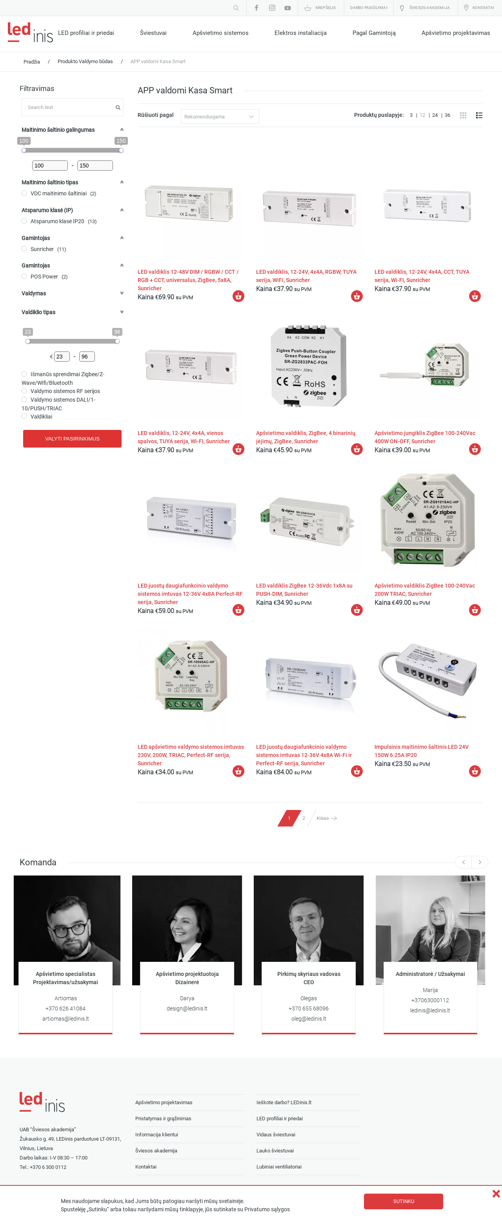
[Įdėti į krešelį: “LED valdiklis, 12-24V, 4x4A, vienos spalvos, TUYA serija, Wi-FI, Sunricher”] (238, 449)
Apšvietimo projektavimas (456, 32)
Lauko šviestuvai (275, 1151)
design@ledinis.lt (190, 1008)
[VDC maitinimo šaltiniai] (24, 193)
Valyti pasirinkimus (72, 439)
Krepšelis (326, 7)
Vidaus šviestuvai (275, 1135)
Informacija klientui (156, 1135)
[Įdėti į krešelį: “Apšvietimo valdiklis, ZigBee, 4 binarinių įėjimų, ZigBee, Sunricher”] (357, 449)
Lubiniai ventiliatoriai (279, 1167)
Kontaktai (483, 7)
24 (435, 115)
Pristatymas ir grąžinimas (163, 1118)
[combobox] (220, 116)
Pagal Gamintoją (374, 32)
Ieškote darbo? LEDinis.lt (283, 1102)
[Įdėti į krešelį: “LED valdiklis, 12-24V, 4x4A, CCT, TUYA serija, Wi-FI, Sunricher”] (475, 296)
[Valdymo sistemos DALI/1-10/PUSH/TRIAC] (24, 399)
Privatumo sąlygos (267, 1209)
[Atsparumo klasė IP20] (24, 221)
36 (447, 115)
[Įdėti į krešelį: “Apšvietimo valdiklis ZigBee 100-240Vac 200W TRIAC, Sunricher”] (475, 610)
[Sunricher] (24, 248)
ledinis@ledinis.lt (433, 1010)
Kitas (322, 818)
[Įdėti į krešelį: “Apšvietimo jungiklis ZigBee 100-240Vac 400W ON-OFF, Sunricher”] (475, 449)
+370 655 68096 (312, 1008)
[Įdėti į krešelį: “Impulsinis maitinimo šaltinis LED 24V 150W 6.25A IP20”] (475, 771)
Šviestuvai (153, 32)
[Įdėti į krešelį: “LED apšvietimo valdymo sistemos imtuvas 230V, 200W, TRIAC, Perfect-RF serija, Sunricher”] (238, 771)
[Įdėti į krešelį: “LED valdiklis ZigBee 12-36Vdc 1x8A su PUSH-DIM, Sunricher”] (357, 610)
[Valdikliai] (24, 416)
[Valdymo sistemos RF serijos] (24, 390)
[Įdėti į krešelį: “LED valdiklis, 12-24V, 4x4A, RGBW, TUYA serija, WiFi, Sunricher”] (357, 296)
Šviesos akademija (429, 7)
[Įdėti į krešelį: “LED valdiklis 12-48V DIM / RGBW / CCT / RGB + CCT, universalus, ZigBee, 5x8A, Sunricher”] (238, 296)
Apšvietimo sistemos (221, 32)
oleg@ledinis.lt (312, 1019)
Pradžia (32, 62)
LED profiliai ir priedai (86, 32)
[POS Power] (24, 276)
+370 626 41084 (69, 1008)
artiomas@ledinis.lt (68, 1019)
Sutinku (403, 1201)
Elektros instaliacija (301, 32)
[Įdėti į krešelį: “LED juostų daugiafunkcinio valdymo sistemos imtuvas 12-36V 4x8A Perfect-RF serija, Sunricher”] (238, 610)
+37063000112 (433, 1000)
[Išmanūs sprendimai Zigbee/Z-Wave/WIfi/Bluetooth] (24, 374)
